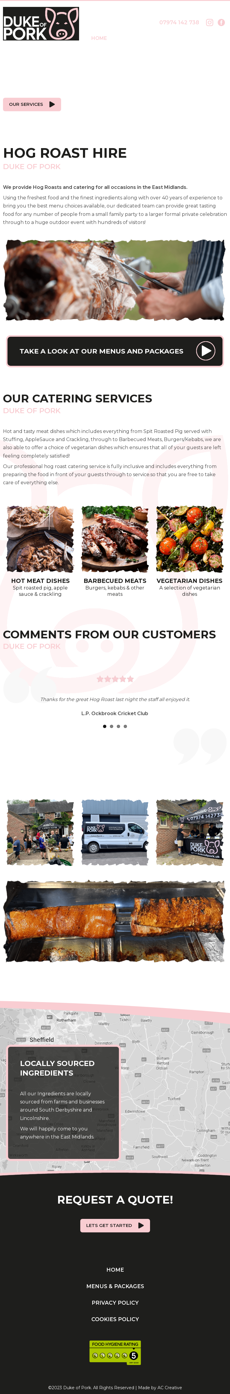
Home (99, 38)
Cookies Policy (115, 1315)
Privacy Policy (115, 1299)
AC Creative (170, 1384)
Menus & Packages (148, 38)
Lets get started (109, 1222)
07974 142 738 (179, 22)
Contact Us (210, 38)
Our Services (25, 103)
